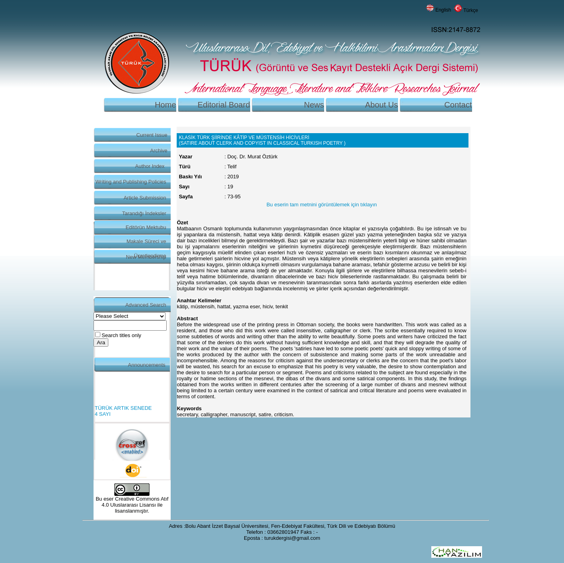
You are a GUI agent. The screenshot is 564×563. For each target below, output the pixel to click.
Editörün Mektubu (146, 227)
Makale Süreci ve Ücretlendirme (146, 243)
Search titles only (121, 335)
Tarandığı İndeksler (144, 213)
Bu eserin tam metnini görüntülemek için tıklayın (322, 205)
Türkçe (470, 10)
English (443, 10)
